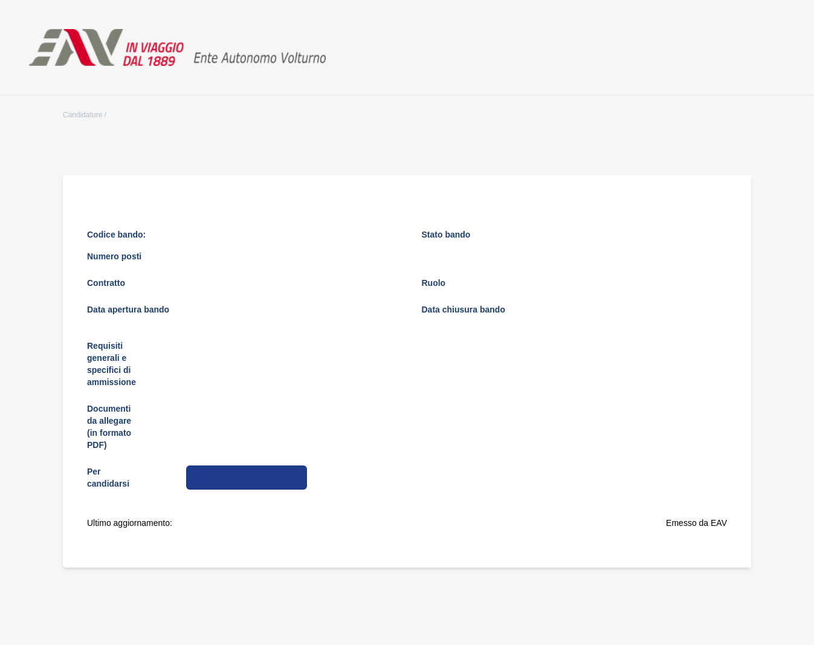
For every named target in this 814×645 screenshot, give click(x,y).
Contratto (106, 283)
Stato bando (446, 234)
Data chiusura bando (463, 309)
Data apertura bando (128, 309)
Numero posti (114, 256)
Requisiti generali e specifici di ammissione (111, 364)
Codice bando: (116, 234)
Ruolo (434, 283)
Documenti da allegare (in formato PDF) (109, 427)
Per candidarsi (108, 477)
